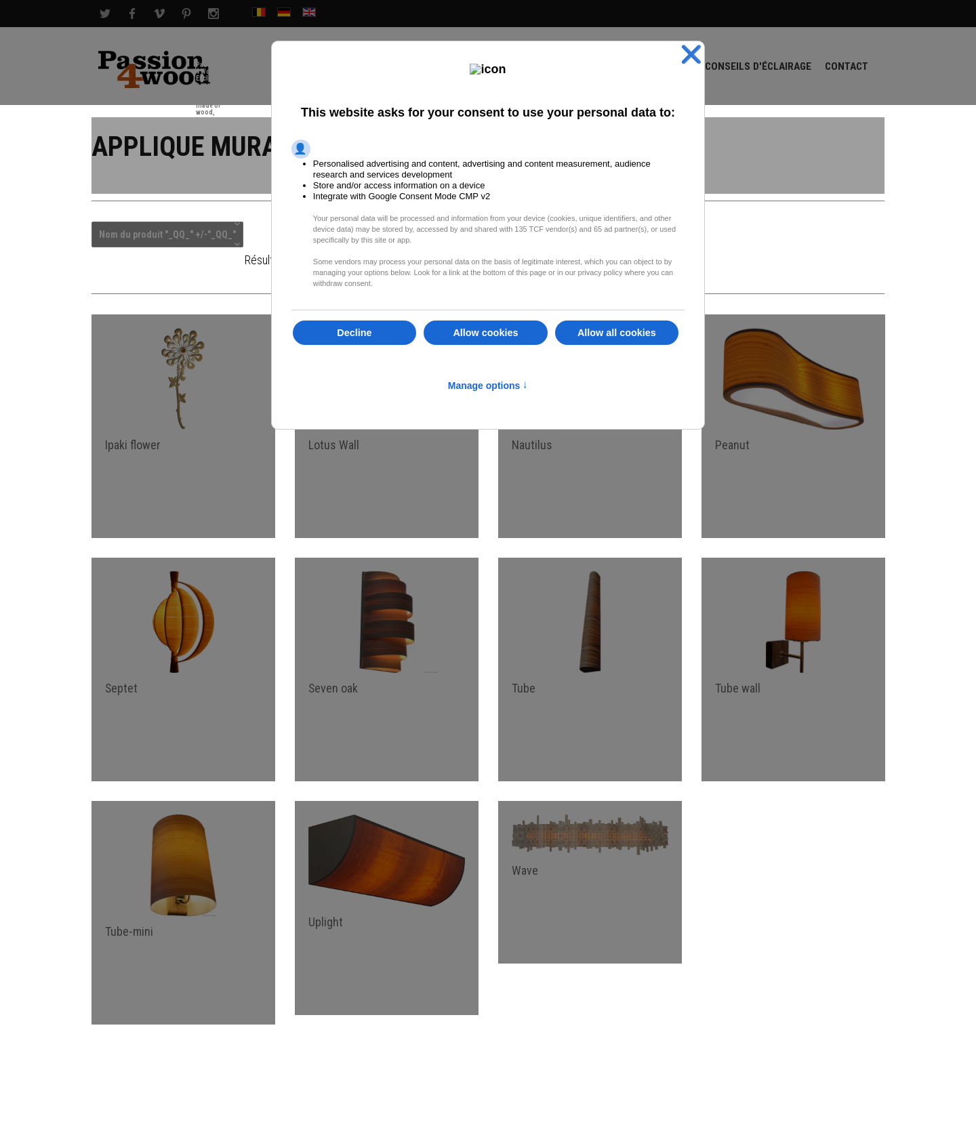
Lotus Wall (333, 446)
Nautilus (532, 446)
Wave (525, 873)
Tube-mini (129, 934)
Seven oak (333, 690)
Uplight (325, 924)
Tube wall (737, 690)
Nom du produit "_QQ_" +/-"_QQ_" (167, 235)
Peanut (732, 446)
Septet (121, 690)
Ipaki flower (133, 446)
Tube (523, 690)
